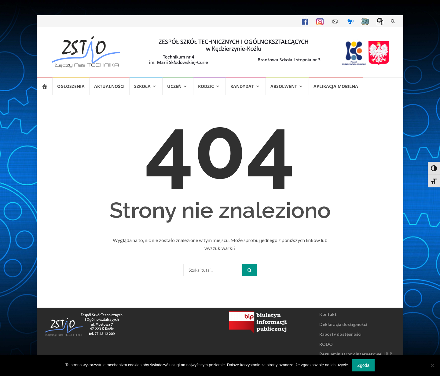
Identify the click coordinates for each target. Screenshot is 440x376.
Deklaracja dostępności (343, 324)
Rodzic (206, 86)
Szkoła (142, 86)
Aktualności (109, 86)
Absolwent (283, 86)
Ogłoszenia (71, 86)
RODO (326, 344)
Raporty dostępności (340, 334)
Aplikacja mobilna (336, 86)
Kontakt (328, 314)
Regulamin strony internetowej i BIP (355, 353)
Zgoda (363, 365)
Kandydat (242, 86)
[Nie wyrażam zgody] (432, 365)
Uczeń (174, 86)
